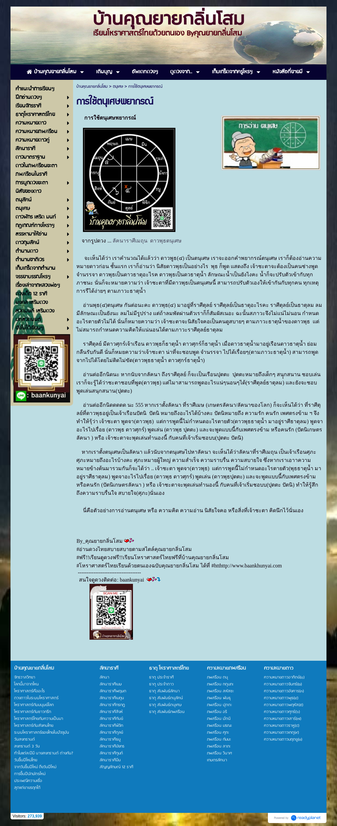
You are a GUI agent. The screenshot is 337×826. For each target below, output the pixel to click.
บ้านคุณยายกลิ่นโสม (92, 86)
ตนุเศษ (118, 86)
